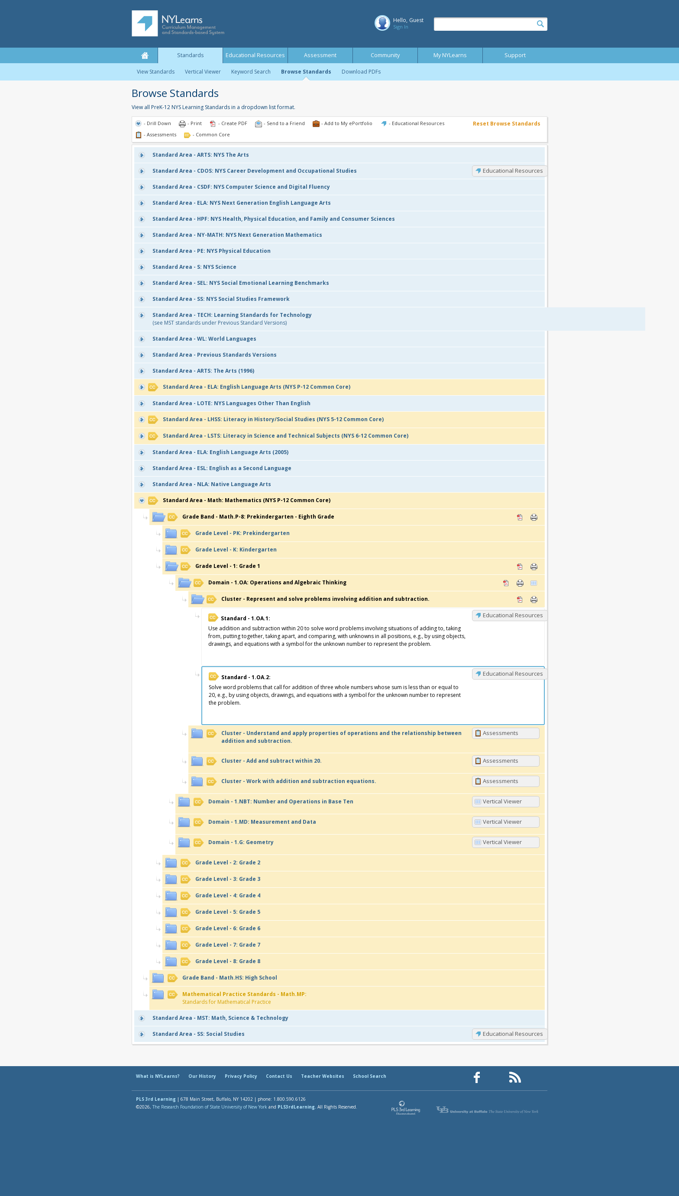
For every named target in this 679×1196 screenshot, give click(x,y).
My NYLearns (450, 55)
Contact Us (279, 1076)
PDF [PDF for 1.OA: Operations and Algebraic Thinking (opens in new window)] (506, 583)
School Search (369, 1076)
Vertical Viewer (203, 71)
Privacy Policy (241, 1076)
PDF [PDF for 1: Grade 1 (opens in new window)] (520, 566)
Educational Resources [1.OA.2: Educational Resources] (513, 673)
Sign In (400, 26)
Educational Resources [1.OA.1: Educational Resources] (513, 615)
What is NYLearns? (158, 1076)
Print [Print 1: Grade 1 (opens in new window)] (534, 566)
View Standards (156, 71)
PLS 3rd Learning (156, 1099)
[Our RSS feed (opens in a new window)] (514, 1078)
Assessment (320, 55)
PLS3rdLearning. (297, 1107)
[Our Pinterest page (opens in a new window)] (495, 1078)
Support (515, 55)
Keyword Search (251, 71)
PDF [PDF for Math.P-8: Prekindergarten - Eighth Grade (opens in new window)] (520, 517)
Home (145, 55)
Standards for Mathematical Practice (237, 998)
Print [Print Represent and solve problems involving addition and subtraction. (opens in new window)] (534, 599)
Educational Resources (255, 55)
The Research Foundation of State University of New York (209, 1107)
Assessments (500, 733)
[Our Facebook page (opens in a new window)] (476, 1078)
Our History (202, 1076)
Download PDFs (361, 71)
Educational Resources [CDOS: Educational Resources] (513, 170)
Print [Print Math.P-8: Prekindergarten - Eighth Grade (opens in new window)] (534, 517)
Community (385, 55)
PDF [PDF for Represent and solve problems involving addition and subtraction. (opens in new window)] (520, 599)
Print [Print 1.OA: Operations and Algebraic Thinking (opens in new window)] (520, 583)
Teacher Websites (322, 1076)
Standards (190, 55)
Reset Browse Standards (506, 123)
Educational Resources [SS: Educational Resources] (513, 1034)
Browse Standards (306, 71)
